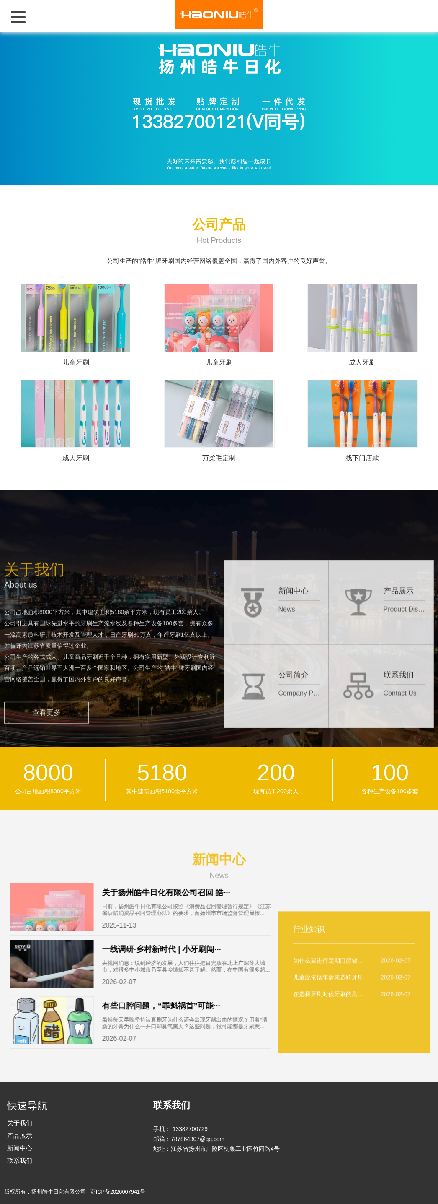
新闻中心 (19, 1148)
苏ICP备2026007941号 (118, 1191)
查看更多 (46, 788)
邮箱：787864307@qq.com (188, 1139)
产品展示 (19, 1135)
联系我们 (19, 1160)
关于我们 (19, 1122)
